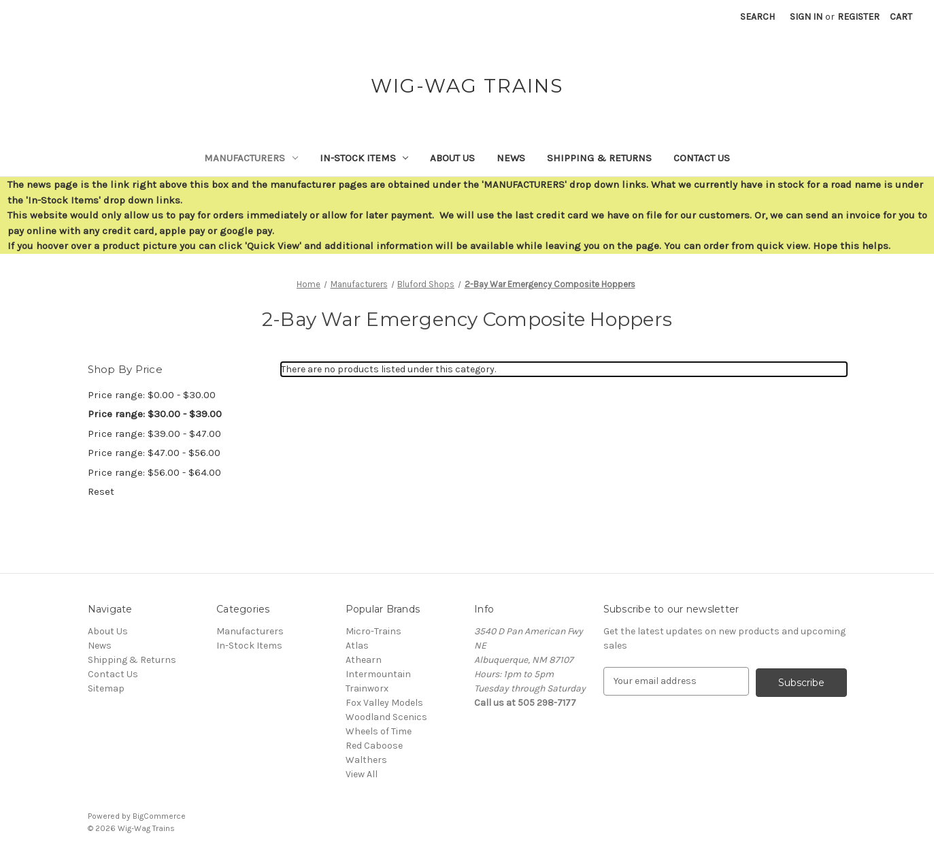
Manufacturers (251, 158)
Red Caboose (374, 745)
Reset (101, 491)
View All (362, 774)
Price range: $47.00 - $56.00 (154, 452)
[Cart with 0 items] (901, 16)
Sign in (806, 16)
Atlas (357, 645)
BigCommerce (159, 816)
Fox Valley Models (384, 703)
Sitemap (106, 688)
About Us (452, 158)
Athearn (364, 660)
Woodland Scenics (386, 717)
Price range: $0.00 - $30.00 (152, 395)
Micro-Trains (373, 631)
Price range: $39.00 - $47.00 (154, 433)
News (511, 158)
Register (858, 16)
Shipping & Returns (599, 158)
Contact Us (701, 158)
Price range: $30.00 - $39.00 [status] (155, 414)
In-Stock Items (364, 158)
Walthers (366, 760)
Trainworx (367, 688)
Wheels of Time (379, 731)
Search (757, 16)
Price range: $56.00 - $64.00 (154, 472)
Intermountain (378, 674)
